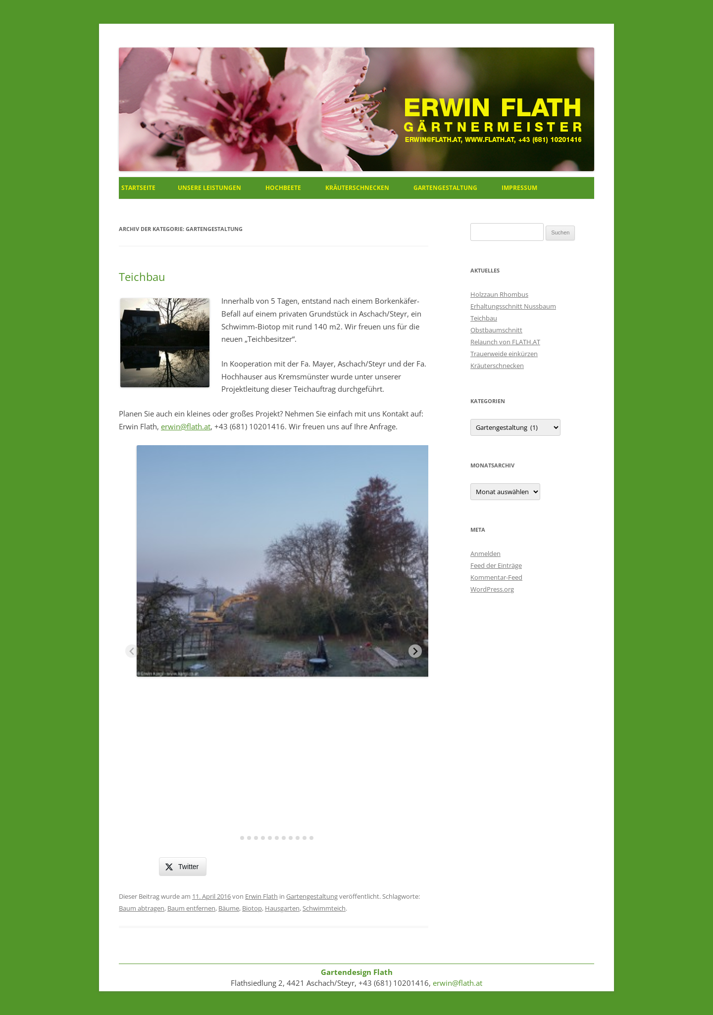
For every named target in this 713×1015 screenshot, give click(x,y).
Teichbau (142, 276)
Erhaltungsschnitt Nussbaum (513, 306)
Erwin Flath (261, 896)
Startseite (138, 188)
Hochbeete (283, 188)
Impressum (519, 188)
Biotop (252, 908)
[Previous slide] (132, 651)
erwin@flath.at (185, 426)
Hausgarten (282, 908)
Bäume (228, 908)
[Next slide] (415, 651)
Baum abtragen (141, 908)
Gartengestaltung (445, 188)
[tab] (235, 838)
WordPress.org (492, 589)
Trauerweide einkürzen (504, 353)
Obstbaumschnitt (496, 329)
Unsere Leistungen (209, 188)
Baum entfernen (191, 908)
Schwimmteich (324, 908)
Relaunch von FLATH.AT (505, 341)
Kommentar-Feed (496, 577)
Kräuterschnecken (357, 188)
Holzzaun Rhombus (499, 294)
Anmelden (485, 553)
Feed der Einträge (496, 565)
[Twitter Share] (182, 866)
